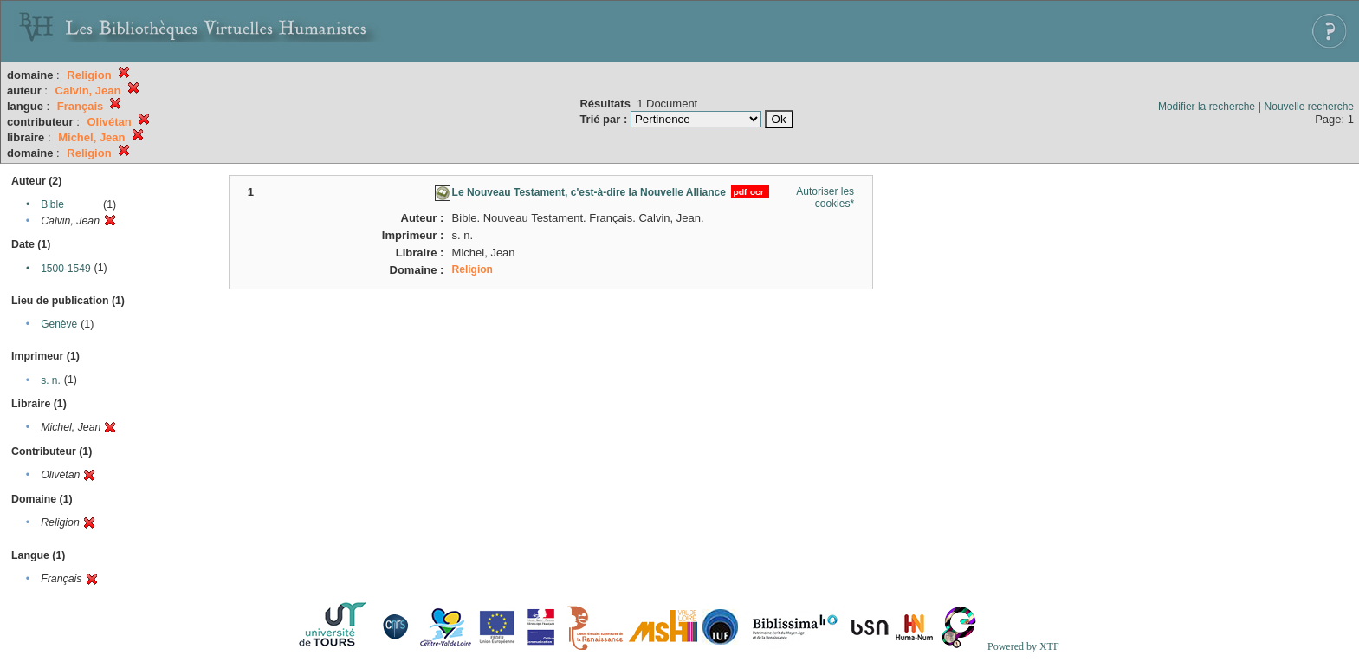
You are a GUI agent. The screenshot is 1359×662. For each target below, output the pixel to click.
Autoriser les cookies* (825, 197)
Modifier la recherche (1206, 107)
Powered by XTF (1023, 646)
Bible (52, 204)
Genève (59, 324)
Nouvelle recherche (1309, 107)
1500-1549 (65, 269)
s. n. (51, 380)
